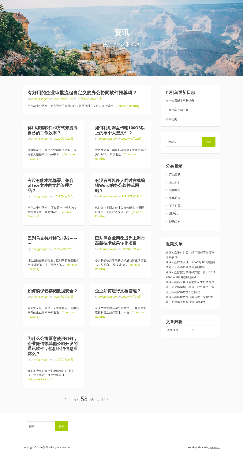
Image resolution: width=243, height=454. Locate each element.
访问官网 (171, 119)
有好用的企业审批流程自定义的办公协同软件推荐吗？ (82, 92)
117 (104, 399)
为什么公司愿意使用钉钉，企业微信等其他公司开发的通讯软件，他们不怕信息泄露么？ (53, 346)
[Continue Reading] (128, 106)
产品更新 (175, 174)
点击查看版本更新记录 (180, 100)
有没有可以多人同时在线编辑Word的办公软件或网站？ (120, 185)
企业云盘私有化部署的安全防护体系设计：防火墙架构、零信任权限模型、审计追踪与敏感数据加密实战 (190, 287)
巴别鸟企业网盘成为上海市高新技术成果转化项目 (120, 240)
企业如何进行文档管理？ (118, 291)
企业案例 (175, 182)
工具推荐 (83, 99)
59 (92, 399)
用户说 (173, 213)
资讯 (121, 32)
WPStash (215, 447)
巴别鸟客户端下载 (177, 110)
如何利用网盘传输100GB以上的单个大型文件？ (120, 130)
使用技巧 (175, 190)
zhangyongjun (40, 99)
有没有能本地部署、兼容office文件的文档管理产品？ (50, 185)
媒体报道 (175, 198)
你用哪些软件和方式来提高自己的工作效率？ (53, 130)
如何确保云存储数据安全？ (53, 291)
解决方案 (96, 99)
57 (76, 399)
